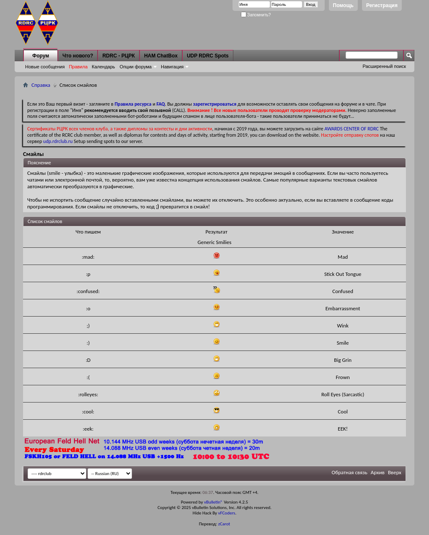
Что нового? (77, 56)
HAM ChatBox (161, 56)
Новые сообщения (45, 66)
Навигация (172, 66)
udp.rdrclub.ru (57, 141)
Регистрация (382, 5)
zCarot (224, 524)
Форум (40, 56)
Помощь (343, 5)
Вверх (394, 472)
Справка (40, 85)
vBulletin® (213, 502)
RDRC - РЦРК (118, 56)
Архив (378, 472)
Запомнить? (256, 15)
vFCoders (226, 513)
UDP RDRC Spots (208, 56)
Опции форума (136, 66)
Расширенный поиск (384, 66)
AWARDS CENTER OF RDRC (351, 129)
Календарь (103, 66)
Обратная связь (349, 472)
